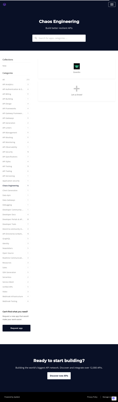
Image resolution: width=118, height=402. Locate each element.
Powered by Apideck (12, 397)
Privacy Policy (92, 397)
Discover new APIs (59, 375)
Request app (17, 328)
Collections (8, 59)
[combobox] (59, 38)
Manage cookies (109, 397)
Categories (8, 73)
